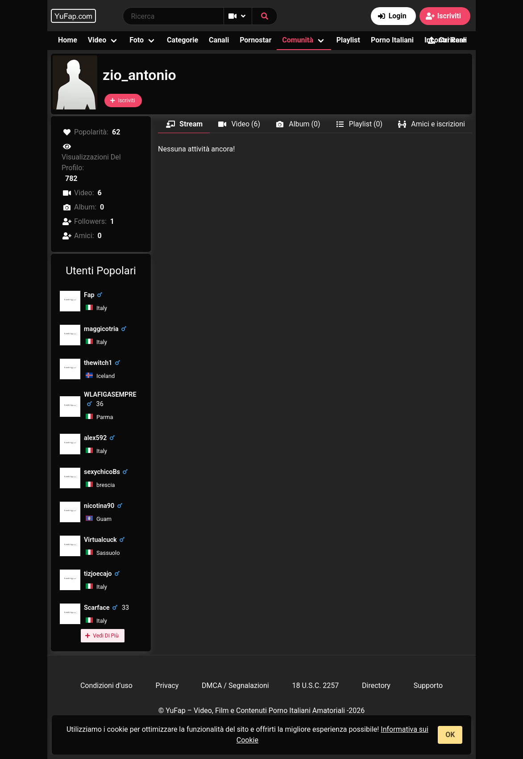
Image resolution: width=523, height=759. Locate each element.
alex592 (100, 438)
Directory (376, 685)
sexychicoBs (107, 472)
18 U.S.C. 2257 (315, 685)
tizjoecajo (103, 574)
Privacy (167, 685)
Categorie (182, 40)
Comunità (297, 40)
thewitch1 (103, 363)
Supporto (428, 685)
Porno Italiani (392, 40)
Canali (219, 40)
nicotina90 (104, 506)
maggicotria (106, 329)
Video (97, 40)
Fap (94, 295)
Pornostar (255, 40)
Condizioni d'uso (106, 685)
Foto (136, 40)
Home (67, 40)
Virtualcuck (106, 540)
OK (450, 734)
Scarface (106, 608)
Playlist (348, 40)
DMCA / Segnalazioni (235, 685)
